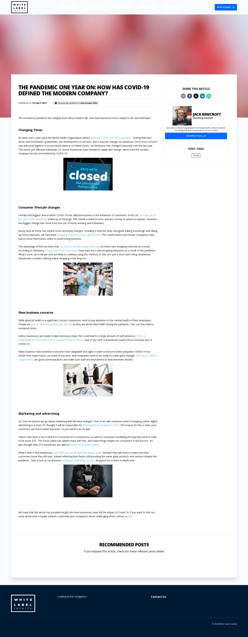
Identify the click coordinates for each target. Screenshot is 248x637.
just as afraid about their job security (51, 324)
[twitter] (196, 96)
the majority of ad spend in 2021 (101, 425)
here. (131, 516)
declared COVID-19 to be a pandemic (111, 137)
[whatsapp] (208, 96)
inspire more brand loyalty (84, 444)
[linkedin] (202, 96)
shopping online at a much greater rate (79, 234)
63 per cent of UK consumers (61, 250)
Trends (196, 155)
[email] (183, 96)
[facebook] (189, 96)
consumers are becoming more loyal (80, 246)
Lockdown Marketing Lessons (78, 460)
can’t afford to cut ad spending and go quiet (77, 452)
